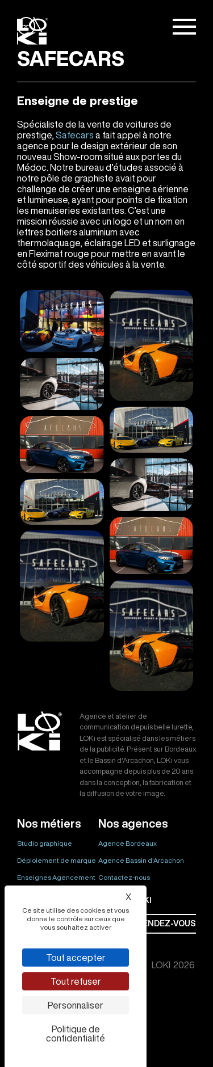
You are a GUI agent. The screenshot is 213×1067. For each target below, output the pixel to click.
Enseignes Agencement (56, 877)
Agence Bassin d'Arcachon (141, 860)
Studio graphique (44, 843)
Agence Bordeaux (127, 843)
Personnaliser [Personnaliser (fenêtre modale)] (75, 1005)
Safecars (75, 135)
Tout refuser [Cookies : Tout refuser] (76, 981)
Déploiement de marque (56, 860)
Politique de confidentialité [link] (75, 1033)
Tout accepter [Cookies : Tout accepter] (76, 957)
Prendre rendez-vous (147, 923)
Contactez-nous (124, 877)
